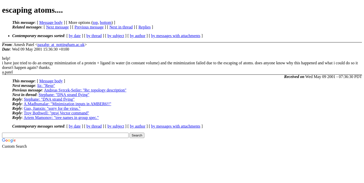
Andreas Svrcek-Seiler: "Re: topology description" (85, 90)
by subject (115, 36)
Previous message (89, 27)
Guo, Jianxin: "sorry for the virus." (52, 108)
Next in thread (121, 27)
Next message (57, 27)
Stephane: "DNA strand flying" (64, 95)
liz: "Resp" (46, 85)
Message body (51, 22)
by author (137, 36)
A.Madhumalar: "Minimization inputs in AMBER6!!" (67, 104)
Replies (144, 27)
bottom (105, 22)
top (95, 22)
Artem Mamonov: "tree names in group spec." (61, 117)
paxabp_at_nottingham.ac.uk (61, 44)
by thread (94, 36)
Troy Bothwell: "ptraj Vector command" (56, 113)
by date (75, 36)
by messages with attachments (175, 36)
